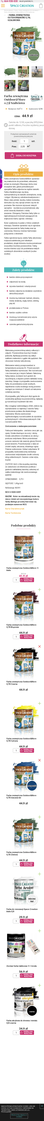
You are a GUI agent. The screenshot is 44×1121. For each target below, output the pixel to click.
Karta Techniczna (13, 513)
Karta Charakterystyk (14, 509)
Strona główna (8, 10)
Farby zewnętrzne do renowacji (28, 10)
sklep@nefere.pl (26, 1)
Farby (16, 10)
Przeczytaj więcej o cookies (19, 1116)
